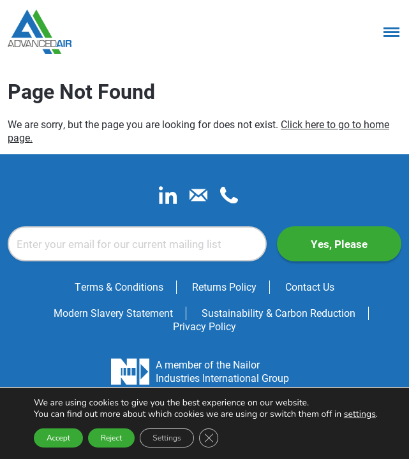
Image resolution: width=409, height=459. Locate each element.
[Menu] (391, 32)
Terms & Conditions (119, 286)
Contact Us (309, 286)
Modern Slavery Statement (113, 312)
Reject (111, 438)
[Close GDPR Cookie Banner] (208, 438)
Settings (166, 438)
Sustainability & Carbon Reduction (278, 312)
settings (360, 414)
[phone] (229, 200)
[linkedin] (168, 200)
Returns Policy (224, 286)
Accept (58, 438)
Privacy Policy (204, 326)
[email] (198, 200)
